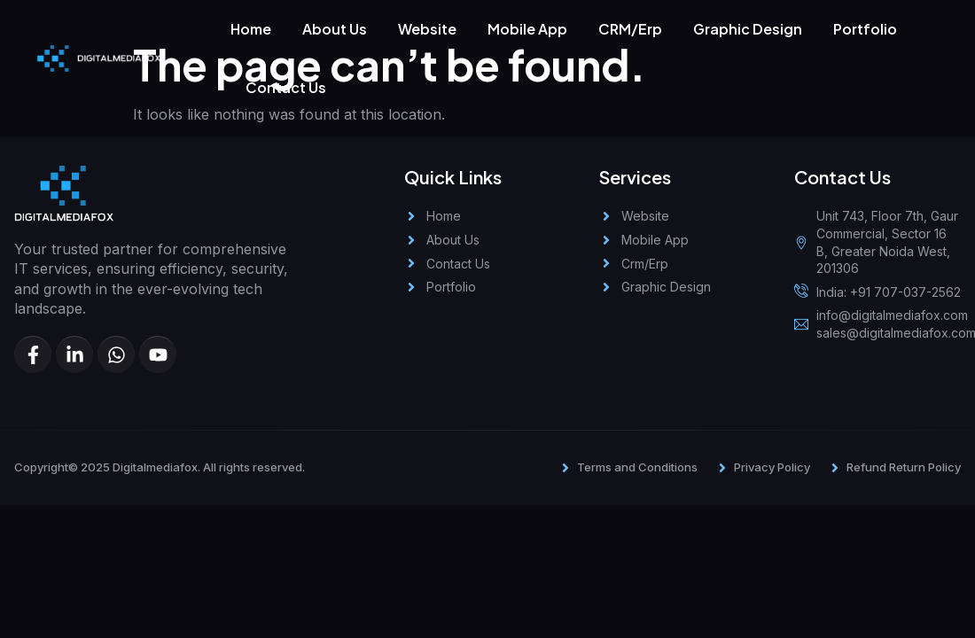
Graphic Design (747, 28)
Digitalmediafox (155, 467)
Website (427, 28)
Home (250, 28)
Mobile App (527, 28)
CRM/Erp (630, 28)
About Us (334, 28)
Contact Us (286, 87)
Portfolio (865, 28)
